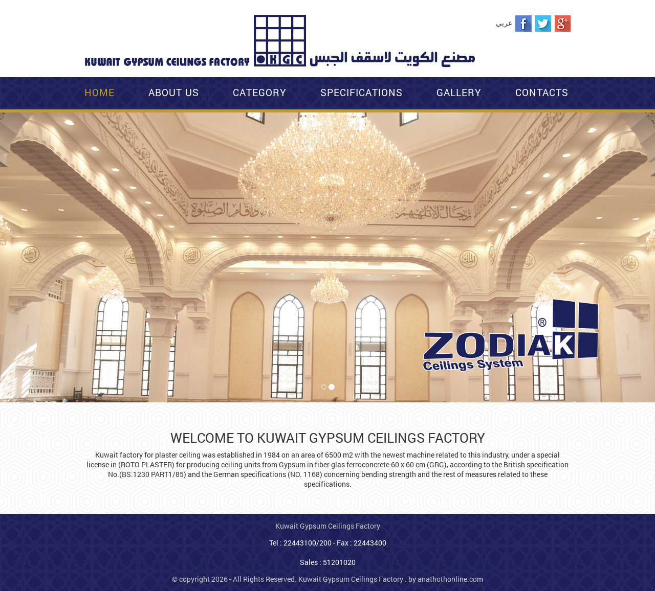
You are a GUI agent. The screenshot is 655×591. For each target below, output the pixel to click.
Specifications (361, 92)
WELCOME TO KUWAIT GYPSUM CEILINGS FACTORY (327, 437)
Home (99, 92)
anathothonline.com (450, 579)
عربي (504, 23)
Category (260, 92)
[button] (6, 123)
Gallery (459, 92)
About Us (173, 92)
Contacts (542, 92)
